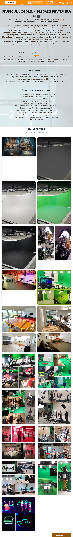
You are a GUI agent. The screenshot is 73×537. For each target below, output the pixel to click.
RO (29, 2)
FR (35, 2)
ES (41, 2)
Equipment (10, 3)
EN (32, 2)
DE (38, 2)
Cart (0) (22, 3)
